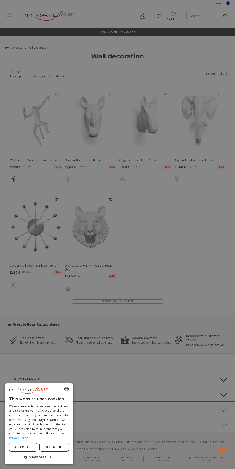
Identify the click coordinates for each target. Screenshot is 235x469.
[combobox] (66, 389)
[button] (39, 457)
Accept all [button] (23, 447)
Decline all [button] (54, 447)
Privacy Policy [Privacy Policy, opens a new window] (18, 438)
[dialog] (39, 423)
